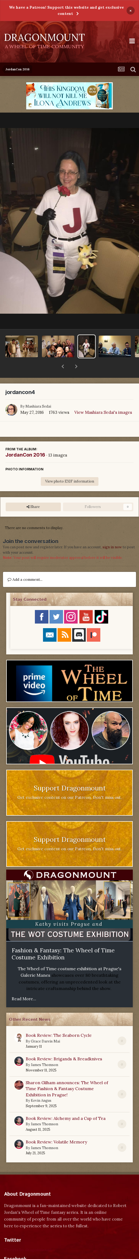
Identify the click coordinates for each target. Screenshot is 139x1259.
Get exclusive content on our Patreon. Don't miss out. (69, 783)
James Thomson (44, 1050)
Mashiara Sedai (38, 392)
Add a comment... (25, 565)
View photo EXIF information (69, 467)
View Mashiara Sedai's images (103, 398)
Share (33, 493)
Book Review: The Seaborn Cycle (59, 1021)
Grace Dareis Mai (45, 1027)
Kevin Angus (41, 1086)
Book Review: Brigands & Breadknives (64, 1044)
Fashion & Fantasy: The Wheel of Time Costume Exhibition (63, 940)
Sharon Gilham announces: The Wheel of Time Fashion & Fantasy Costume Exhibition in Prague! (67, 1074)
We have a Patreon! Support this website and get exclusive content (66, 10)
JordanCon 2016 (25, 441)
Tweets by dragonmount (28, 1235)
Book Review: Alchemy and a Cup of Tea (65, 1104)
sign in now (112, 533)
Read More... (24, 984)
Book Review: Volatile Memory (56, 1127)
